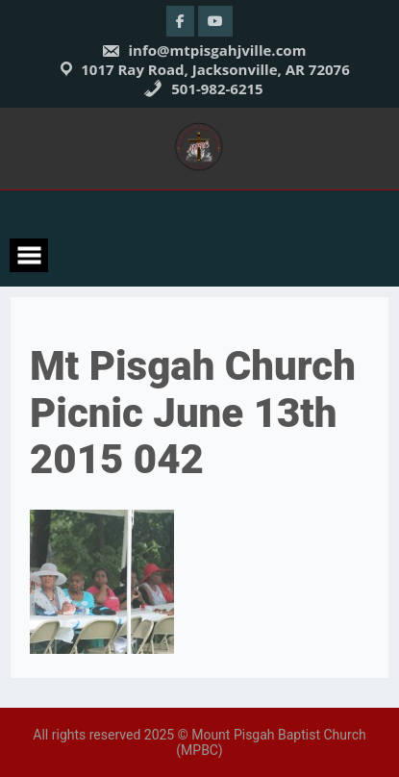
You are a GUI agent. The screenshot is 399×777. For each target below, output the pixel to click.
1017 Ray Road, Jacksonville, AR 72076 (215, 69)
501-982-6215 (202, 88)
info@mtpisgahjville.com (204, 50)
